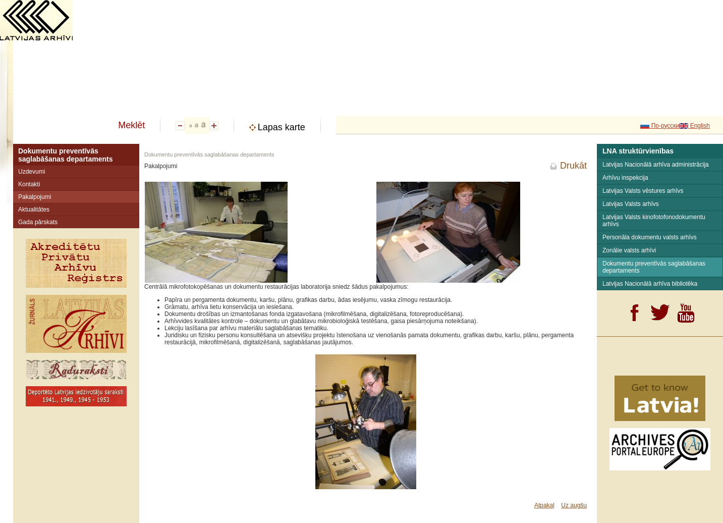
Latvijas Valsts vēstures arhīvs (643, 190)
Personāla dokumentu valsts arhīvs (649, 237)
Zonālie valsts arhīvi (629, 250)
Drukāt (573, 166)
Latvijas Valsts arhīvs (630, 203)
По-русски (664, 125)
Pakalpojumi (34, 196)
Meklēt (131, 125)
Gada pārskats (38, 222)
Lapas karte (281, 127)
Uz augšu (574, 505)
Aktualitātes (33, 209)
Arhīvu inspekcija (625, 177)
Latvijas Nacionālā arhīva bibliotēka (649, 283)
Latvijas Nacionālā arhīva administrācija (655, 164)
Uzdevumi (31, 171)
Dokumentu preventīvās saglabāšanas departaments (65, 155)
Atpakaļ (544, 505)
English (699, 125)
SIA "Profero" (533, 519)
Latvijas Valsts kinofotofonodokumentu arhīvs (653, 221)
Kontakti (29, 184)
